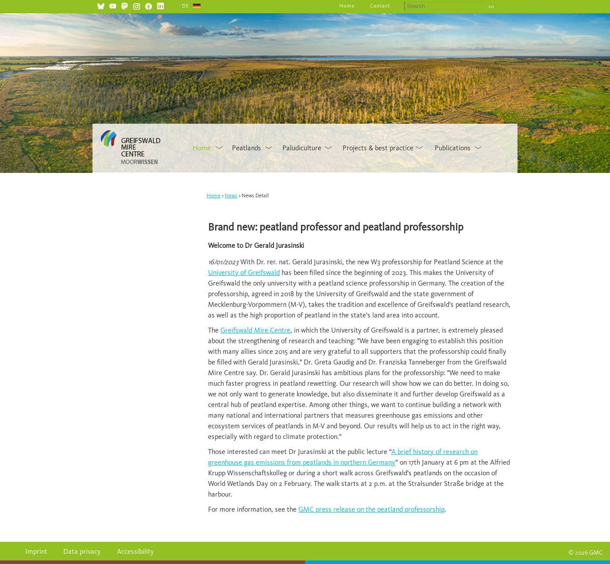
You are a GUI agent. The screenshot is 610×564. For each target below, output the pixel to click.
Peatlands (246, 148)
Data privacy (82, 551)
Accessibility (135, 551)
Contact (380, 6)
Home (347, 6)
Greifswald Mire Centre (255, 330)
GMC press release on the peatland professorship (371, 509)
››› (491, 6)
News (231, 195)
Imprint (36, 551)
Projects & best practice (378, 148)
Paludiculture (301, 148)
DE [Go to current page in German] (185, 6)
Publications (453, 148)
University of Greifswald (244, 272)
